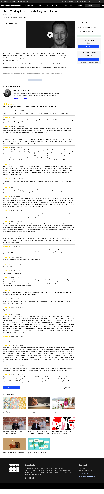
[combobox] (92, 5)
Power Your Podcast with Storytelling (13, 452)
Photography (29, 5)
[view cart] (84, 1)
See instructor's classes (20, 98)
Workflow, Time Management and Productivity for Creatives (61, 432)
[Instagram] (33, 478)
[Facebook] (29, 478)
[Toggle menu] (103, 5)
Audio (79, 5)
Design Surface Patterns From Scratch (14, 411)
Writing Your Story (57, 411)
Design (46, 5)
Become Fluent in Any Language (37, 452)
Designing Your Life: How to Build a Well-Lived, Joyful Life (13, 432)
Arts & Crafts (70, 5)
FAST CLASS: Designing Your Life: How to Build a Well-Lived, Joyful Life (38, 432)
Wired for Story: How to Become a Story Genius (37, 411)
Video (39, 5)
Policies (52, 487)
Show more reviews (12, 388)
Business (59, 5)
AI (52, 5)
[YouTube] (26, 478)
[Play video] (50, 34)
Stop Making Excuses (11, 23)
